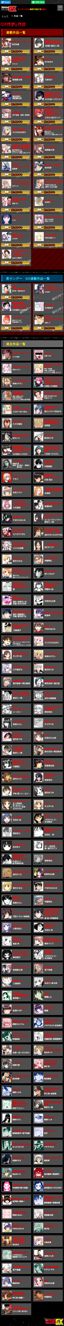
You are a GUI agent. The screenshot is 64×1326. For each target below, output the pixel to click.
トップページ (54, 1321)
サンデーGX (9, 9)
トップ (5, 16)
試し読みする (15, 52)
